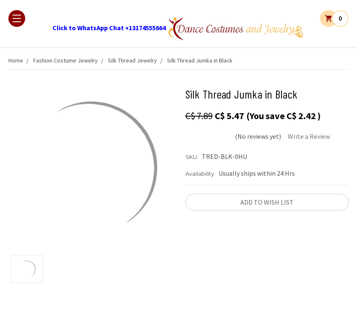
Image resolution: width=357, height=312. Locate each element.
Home (15, 60)
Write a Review (309, 136)
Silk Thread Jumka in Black (199, 60)
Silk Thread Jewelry (132, 60)
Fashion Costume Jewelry (65, 60)
